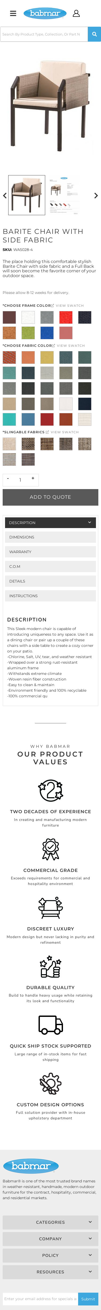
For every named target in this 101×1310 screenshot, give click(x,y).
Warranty (20, 551)
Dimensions (21, 537)
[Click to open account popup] (76, 13)
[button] (50, 34)
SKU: (7, 249)
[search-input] (44, 34)
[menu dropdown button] (13, 13)
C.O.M (14, 566)
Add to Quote (50, 497)
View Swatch (67, 306)
